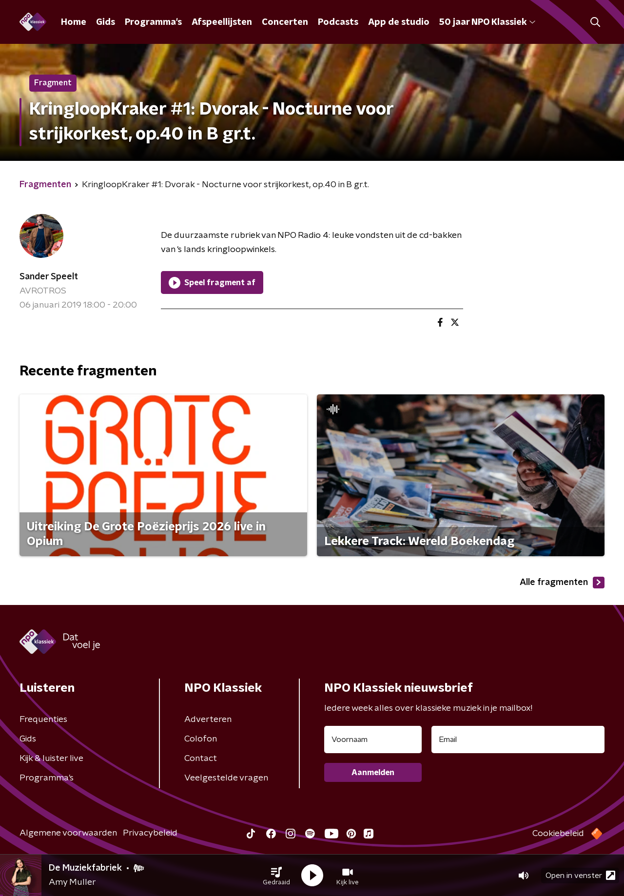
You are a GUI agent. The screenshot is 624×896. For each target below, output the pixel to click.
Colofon (200, 739)
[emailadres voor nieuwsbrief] (517, 739)
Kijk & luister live (51, 758)
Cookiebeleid (558, 833)
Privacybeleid (150, 833)
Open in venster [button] (580, 875)
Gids (105, 22)
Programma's (153, 22)
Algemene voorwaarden (68, 833)
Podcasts (338, 22)
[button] (276, 875)
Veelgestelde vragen (226, 778)
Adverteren (208, 719)
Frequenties (43, 719)
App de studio (398, 22)
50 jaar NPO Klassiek (487, 22)
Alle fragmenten (562, 582)
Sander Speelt (49, 277)
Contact (200, 758)
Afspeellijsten (222, 22)
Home (73, 22)
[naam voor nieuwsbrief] (373, 739)
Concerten (285, 22)
